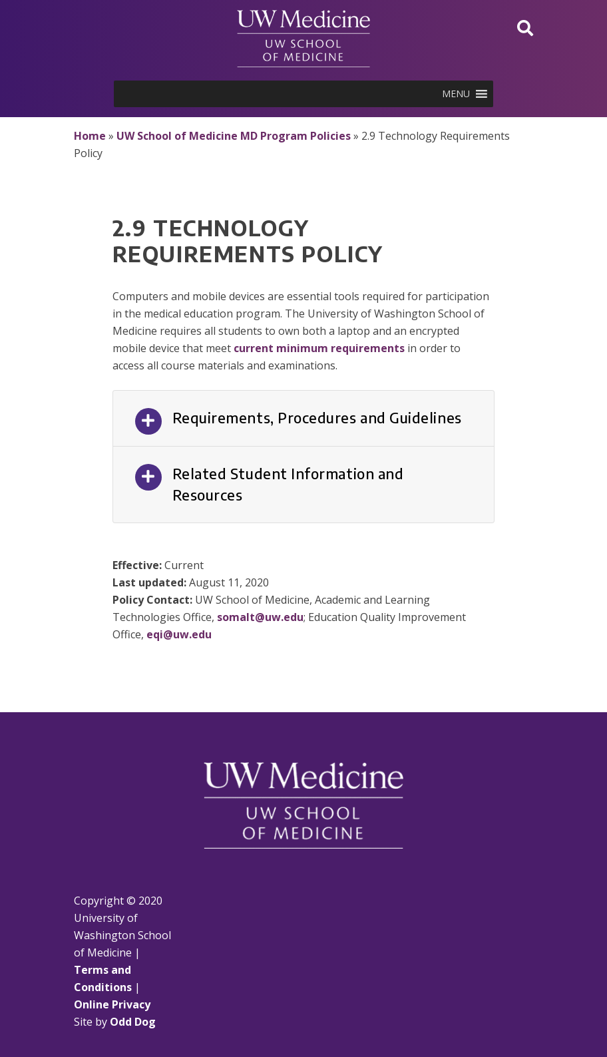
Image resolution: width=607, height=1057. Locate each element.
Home (90, 135)
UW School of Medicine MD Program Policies (233, 135)
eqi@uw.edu (179, 634)
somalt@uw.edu (260, 617)
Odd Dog (133, 1021)
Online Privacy (112, 1004)
